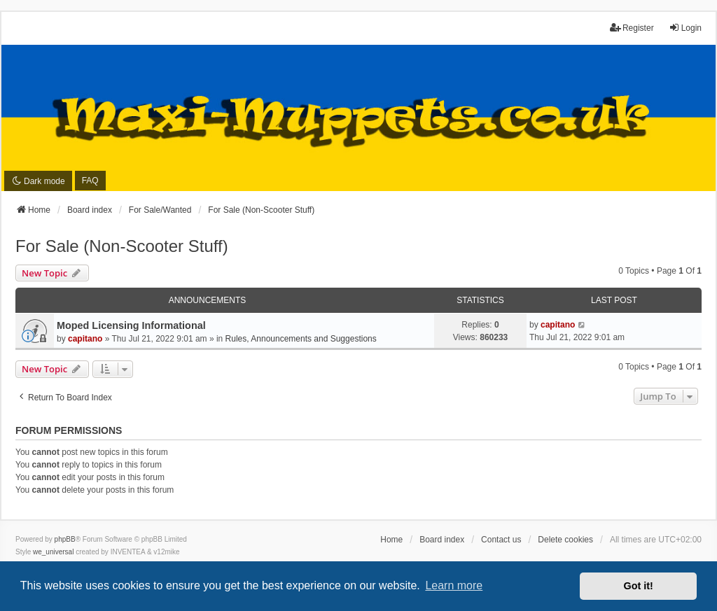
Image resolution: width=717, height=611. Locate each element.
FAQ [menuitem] (90, 180)
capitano (85, 339)
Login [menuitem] (685, 27)
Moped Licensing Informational (131, 325)
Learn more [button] (453, 585)
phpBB (65, 539)
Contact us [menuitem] (501, 540)
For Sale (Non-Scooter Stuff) (121, 246)
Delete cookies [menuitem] (565, 540)
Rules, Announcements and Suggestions (301, 339)
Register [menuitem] (632, 27)
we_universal (53, 552)
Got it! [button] (638, 585)
